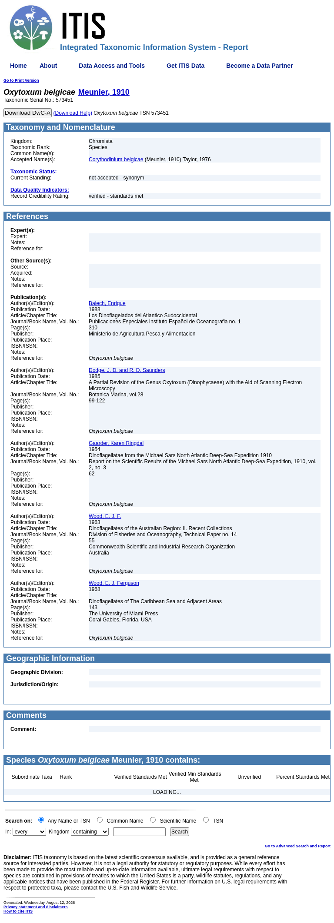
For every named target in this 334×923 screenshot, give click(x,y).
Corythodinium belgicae (116, 159)
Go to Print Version (21, 80)
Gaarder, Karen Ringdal (116, 443)
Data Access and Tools (112, 65)
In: (8, 832)
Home (18, 65)
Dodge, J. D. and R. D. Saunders (127, 370)
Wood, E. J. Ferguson (114, 583)
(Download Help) (72, 113)
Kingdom (59, 832)
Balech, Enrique (107, 303)
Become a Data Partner (259, 65)
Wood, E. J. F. (105, 516)
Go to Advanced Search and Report (298, 846)
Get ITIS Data (185, 65)
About (48, 65)
